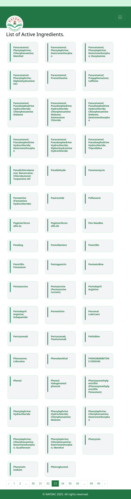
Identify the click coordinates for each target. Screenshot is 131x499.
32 (47, 483)
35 (70, 483)
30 (33, 483)
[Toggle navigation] (120, 17)
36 (77, 483)
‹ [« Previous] (8, 483)
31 (40, 483)
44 (91, 483)
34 (62, 483)
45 (98, 483)
